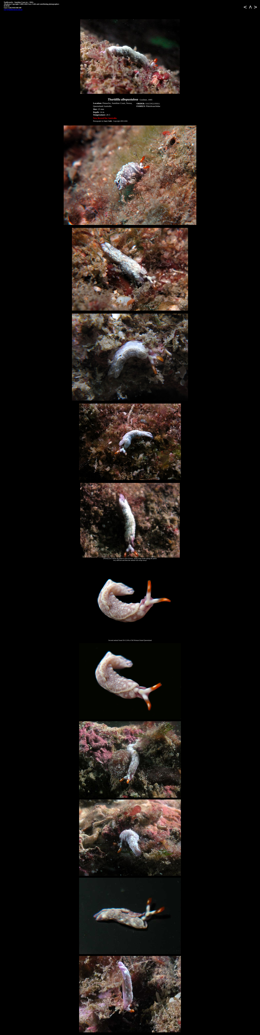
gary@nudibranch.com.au (13, 9)
